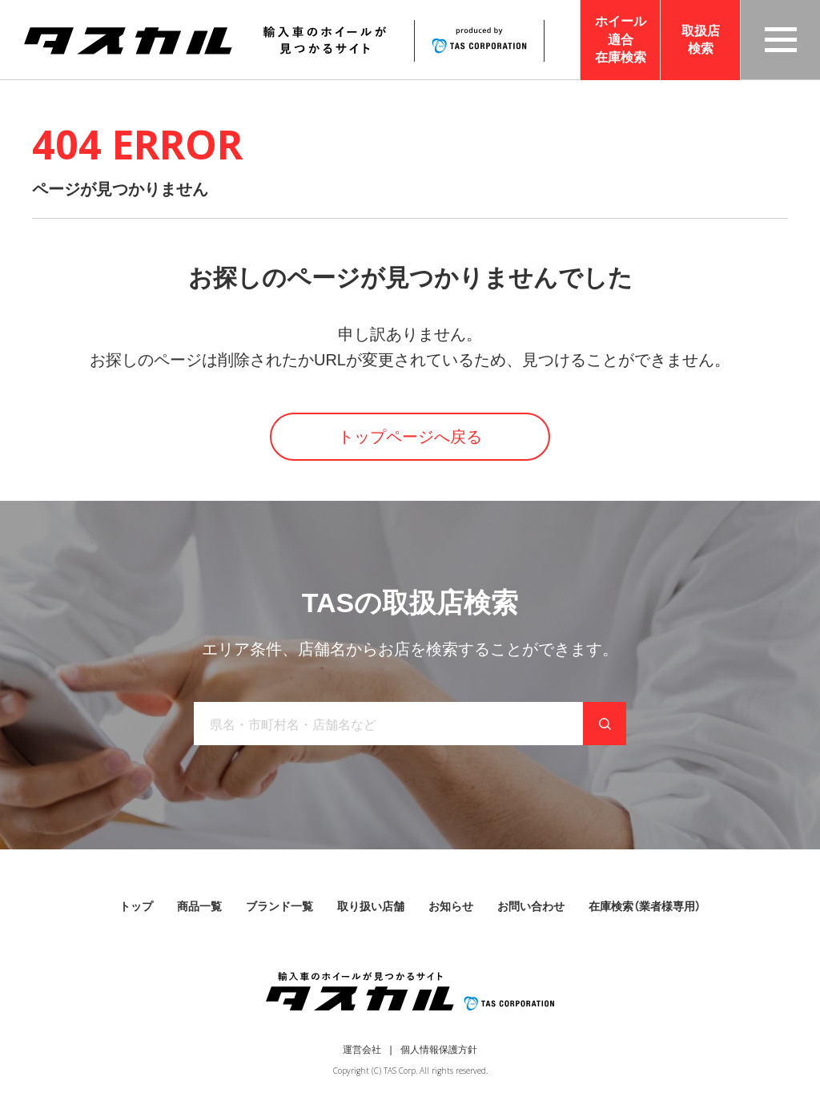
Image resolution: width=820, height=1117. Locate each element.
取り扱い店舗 (370, 906)
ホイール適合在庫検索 (620, 39)
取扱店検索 (700, 39)
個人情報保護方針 (438, 1049)
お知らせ (450, 906)
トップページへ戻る (410, 437)
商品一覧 (199, 906)
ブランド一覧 (279, 906)
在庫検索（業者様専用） (645, 906)
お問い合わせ (531, 906)
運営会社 (362, 1049)
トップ (136, 906)
